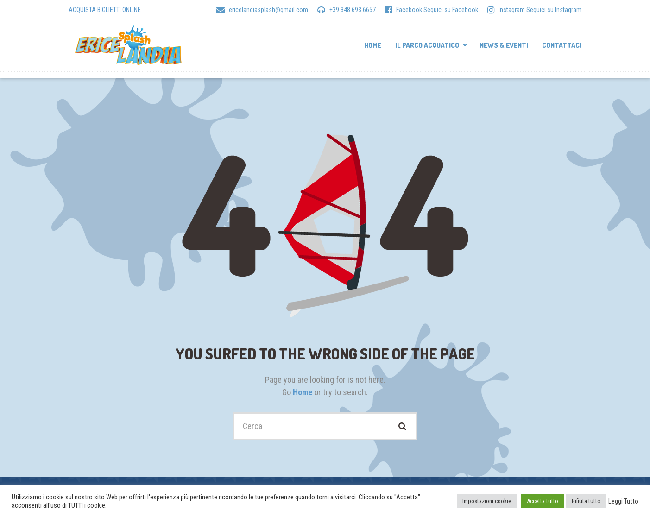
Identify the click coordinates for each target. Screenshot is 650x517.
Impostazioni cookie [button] (486, 501)
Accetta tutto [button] (542, 501)
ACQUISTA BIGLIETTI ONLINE (105, 9)
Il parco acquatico (427, 45)
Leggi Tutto (623, 501)
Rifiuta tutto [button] (586, 501)
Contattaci (561, 45)
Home (372, 45)
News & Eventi (504, 45)
